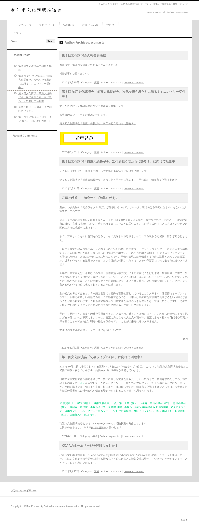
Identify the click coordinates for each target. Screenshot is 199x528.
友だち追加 (97, 427)
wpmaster (98, 42)
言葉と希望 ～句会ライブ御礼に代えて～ (92, 198)
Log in (184, 519)
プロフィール (47, 25)
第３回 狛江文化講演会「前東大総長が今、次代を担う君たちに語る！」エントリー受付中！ (35, 81)
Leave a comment (134, 82)
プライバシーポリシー (23, 490)
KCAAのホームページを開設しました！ (90, 445)
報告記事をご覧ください (74, 73)
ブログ (110, 25)
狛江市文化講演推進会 (28, 18)
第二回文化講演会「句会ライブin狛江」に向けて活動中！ (102, 357)
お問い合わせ (90, 25)
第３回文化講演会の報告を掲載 (84, 55)
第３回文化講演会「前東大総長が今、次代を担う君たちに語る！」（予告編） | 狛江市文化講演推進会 (118, 179)
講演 (96, 82)
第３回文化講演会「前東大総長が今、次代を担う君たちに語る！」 (98, 123)
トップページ (23, 25)
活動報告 (68, 25)
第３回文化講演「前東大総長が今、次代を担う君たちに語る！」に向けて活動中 (118, 161)
